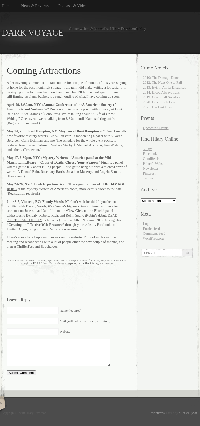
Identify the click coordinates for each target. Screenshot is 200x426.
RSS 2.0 (37, 263)
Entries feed (151, 229)
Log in (147, 224)
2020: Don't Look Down (160, 102)
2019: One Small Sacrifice (161, 97)
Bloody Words (53, 202)
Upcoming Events (156, 128)
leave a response (67, 263)
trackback (86, 263)
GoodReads (151, 159)
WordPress (158, 413)
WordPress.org (153, 238)
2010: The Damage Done (161, 78)
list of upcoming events (43, 237)
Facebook (150, 154)
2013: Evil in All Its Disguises (164, 87)
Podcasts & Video (72, 6)
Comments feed (154, 233)
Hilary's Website (154, 163)
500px (147, 149)
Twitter (148, 178)
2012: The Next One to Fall (162, 82)
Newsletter (150, 168)
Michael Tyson (188, 413)
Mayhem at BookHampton (79, 131)
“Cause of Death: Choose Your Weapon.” (69, 162)
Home (6, 6)
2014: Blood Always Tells (161, 92)
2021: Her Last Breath (158, 107)
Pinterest (149, 173)
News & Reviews (35, 6)
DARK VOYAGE (33, 33)
